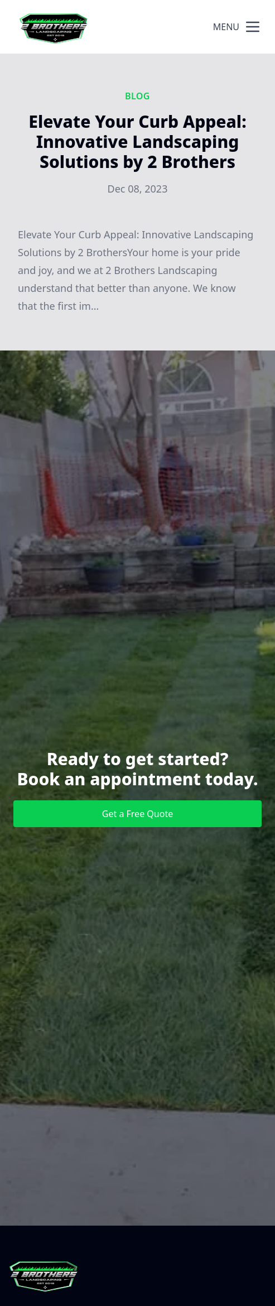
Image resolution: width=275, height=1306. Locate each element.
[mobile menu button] (252, 26)
